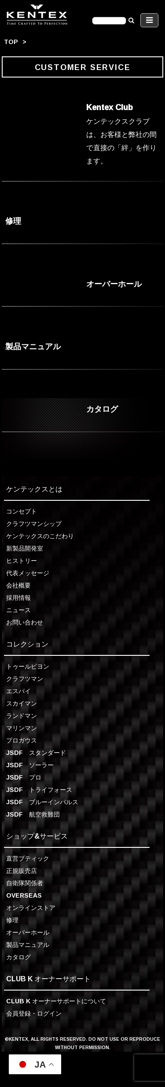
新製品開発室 (24, 548)
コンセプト (21, 511)
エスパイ (18, 691)
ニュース (18, 610)
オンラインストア (30, 907)
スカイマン (21, 703)
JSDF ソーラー (30, 765)
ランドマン (21, 715)
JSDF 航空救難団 (33, 814)
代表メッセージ (27, 573)
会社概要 (18, 585)
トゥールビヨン (27, 666)
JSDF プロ (23, 777)
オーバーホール (27, 932)
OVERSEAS (24, 895)
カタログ (18, 957)
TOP (11, 42)
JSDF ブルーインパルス (42, 802)
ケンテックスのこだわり (40, 536)
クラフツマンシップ (34, 523)
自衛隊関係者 (24, 883)
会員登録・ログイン (34, 1013)
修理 (12, 920)
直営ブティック (27, 858)
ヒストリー (21, 560)
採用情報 (18, 597)
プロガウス (21, 740)
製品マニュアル (27, 944)
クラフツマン (24, 678)
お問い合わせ (24, 622)
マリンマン (21, 728)
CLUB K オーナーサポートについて (56, 1001)
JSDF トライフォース (39, 789)
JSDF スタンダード (36, 752)
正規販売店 (21, 870)
